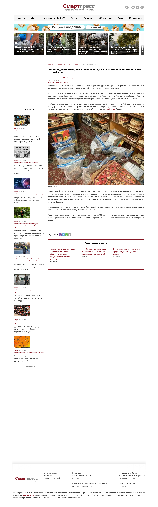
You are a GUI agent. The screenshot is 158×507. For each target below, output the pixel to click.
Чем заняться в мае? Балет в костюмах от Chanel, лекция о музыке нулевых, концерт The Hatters (123, 50)
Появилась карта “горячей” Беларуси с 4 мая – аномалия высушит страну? (26, 358)
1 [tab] (70, 57)
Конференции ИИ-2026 (54, 18)
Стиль (120, 18)
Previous (16, 43)
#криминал (59, 82)
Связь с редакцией (52, 478)
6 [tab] (87, 57)
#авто (24, 259)
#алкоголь (25, 321)
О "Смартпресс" (50, 473)
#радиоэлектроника (21, 292)
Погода (74, 18)
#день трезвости (19, 323)
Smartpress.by (28, 495)
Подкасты (88, 18)
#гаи (28, 259)
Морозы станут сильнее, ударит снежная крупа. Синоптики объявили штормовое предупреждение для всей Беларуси (63, 254)
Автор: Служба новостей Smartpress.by (60, 78)
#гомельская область (21, 260)
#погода (25, 352)
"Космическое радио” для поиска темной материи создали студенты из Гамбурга (28, 298)
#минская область (20, 133)
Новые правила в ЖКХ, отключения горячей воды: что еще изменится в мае (29, 49)
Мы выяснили (135, 18)
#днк (42, 194)
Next (142, 43)
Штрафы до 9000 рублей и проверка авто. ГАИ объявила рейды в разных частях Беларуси (29, 266)
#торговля (33, 321)
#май (42, 352)
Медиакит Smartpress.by (129, 473)
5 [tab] (83, 57)
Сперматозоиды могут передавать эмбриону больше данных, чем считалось (28, 200)
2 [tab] (73, 57)
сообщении (110, 109)
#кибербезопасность (37, 225)
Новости (20, 18)
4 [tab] (80, 57)
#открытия (36, 194)
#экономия (26, 131)
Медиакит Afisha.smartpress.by (132, 475)
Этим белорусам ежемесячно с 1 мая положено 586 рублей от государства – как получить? (94, 251)
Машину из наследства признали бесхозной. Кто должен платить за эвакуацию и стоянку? (93, 50)
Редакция (48, 475)
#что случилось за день (30, 162)
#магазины (29, 323)
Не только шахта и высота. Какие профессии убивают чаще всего (61, 49)
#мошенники (26, 223)
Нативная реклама (127, 478)
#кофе (32, 131)
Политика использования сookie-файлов (89, 483)
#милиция (34, 223)
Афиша (34, 18)
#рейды (40, 259)
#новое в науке (27, 194)
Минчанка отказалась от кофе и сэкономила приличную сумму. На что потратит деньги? (28, 139)
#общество (51, 82)
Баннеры (122, 481)
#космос (31, 292)
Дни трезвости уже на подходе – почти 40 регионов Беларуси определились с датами (27, 329)
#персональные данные (22, 225)
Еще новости (28, 367)
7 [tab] (90, 57)
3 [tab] (77, 57)
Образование (105, 18)
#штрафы (34, 259)
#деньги (17, 227)
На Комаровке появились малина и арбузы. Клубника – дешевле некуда (127, 251)
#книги (66, 82)
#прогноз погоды (34, 352)
